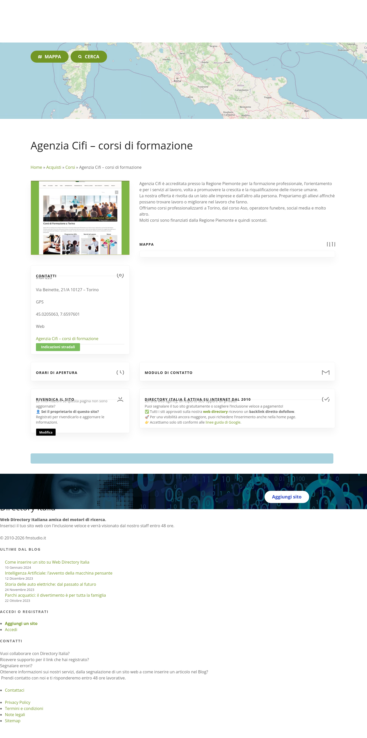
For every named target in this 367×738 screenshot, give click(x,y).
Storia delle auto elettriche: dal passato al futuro (50, 584)
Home (36, 167)
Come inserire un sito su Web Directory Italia (47, 562)
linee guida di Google (223, 422)
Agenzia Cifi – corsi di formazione (67, 338)
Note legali (15, 714)
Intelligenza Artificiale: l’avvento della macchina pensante (58, 573)
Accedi (11, 629)
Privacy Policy (17, 702)
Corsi (70, 167)
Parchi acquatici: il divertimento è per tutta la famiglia (55, 595)
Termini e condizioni (24, 708)
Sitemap (12, 720)
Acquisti (53, 167)
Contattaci (14, 690)
